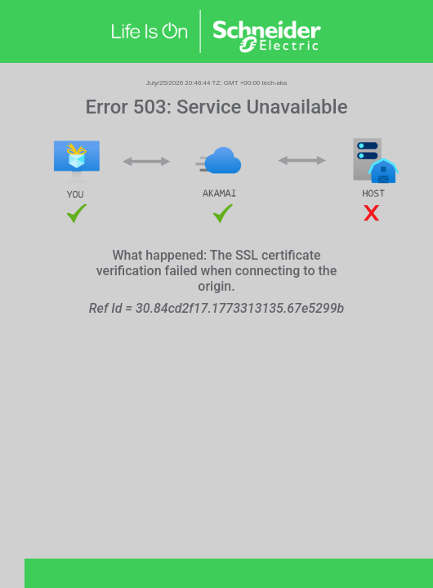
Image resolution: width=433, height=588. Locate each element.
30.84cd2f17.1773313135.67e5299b (240, 308)
